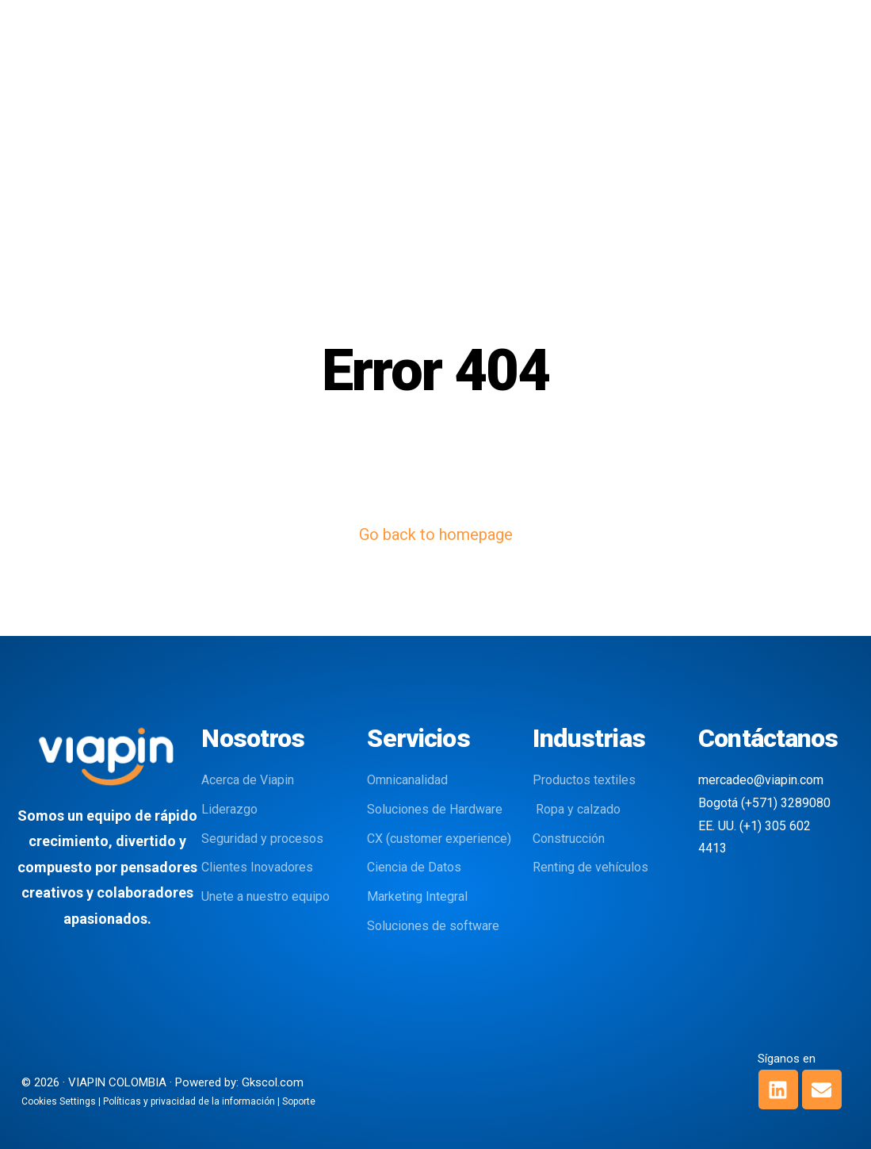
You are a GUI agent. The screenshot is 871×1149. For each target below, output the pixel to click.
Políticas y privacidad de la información (189, 1101)
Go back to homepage (436, 534)
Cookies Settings (58, 1101)
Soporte (298, 1101)
